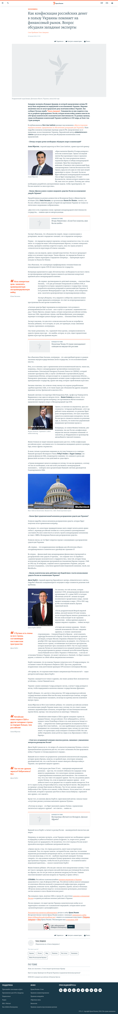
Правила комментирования (40, 993)
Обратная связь (36, 1000)
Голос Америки (44, 32)
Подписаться (6, 996)
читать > (71, 926)
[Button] (58, 41)
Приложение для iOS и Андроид (13, 993)
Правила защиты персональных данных (44, 1007)
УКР (101, 3)
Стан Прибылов (33, 32)
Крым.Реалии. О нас (37, 989)
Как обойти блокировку (10, 1007)
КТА (107, 3)
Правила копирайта (37, 996)
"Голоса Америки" (53, 111)
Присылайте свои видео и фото (12, 989)
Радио (4, 1000)
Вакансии (34, 1003)
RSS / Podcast (6, 1003)
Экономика (32, 9)
